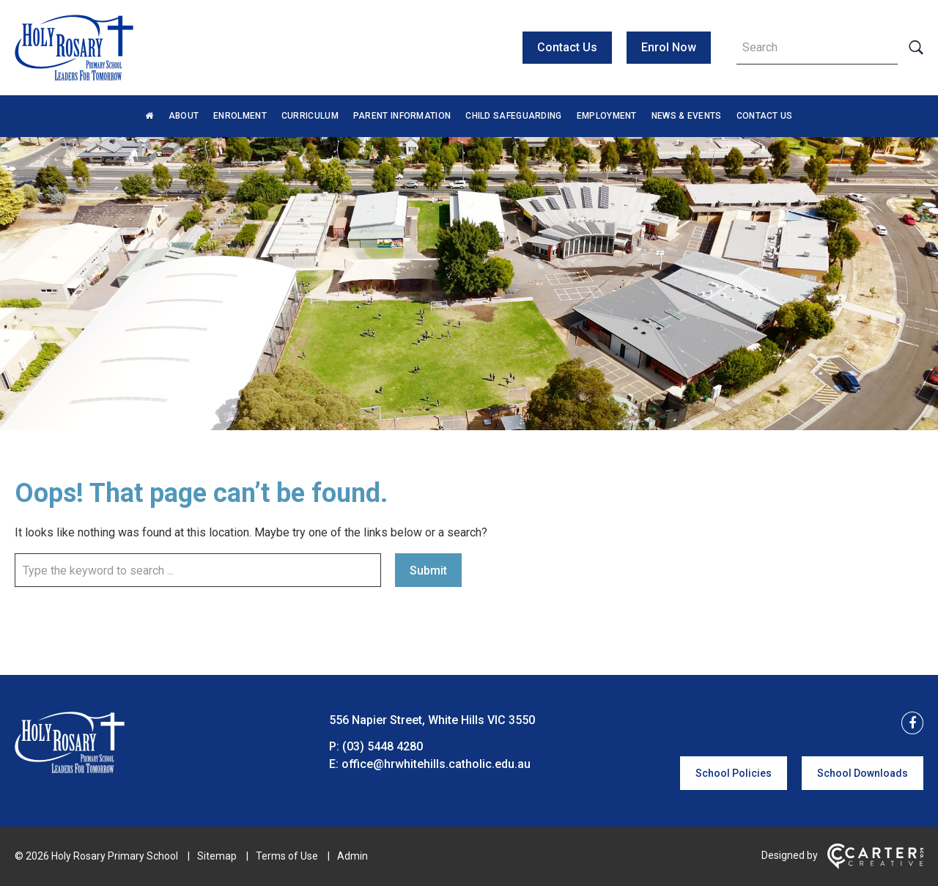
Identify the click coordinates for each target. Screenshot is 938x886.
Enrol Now (668, 47)
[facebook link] (908, 724)
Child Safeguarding (513, 116)
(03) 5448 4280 (382, 746)
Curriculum (310, 116)
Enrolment (240, 116)
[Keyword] (817, 47)
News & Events (686, 116)
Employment (607, 116)
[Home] (70, 769)
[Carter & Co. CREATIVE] (875, 865)
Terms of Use (287, 856)
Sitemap (217, 856)
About (184, 116)
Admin (352, 856)
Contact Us (567, 47)
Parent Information (402, 116)
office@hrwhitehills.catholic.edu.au (436, 764)
